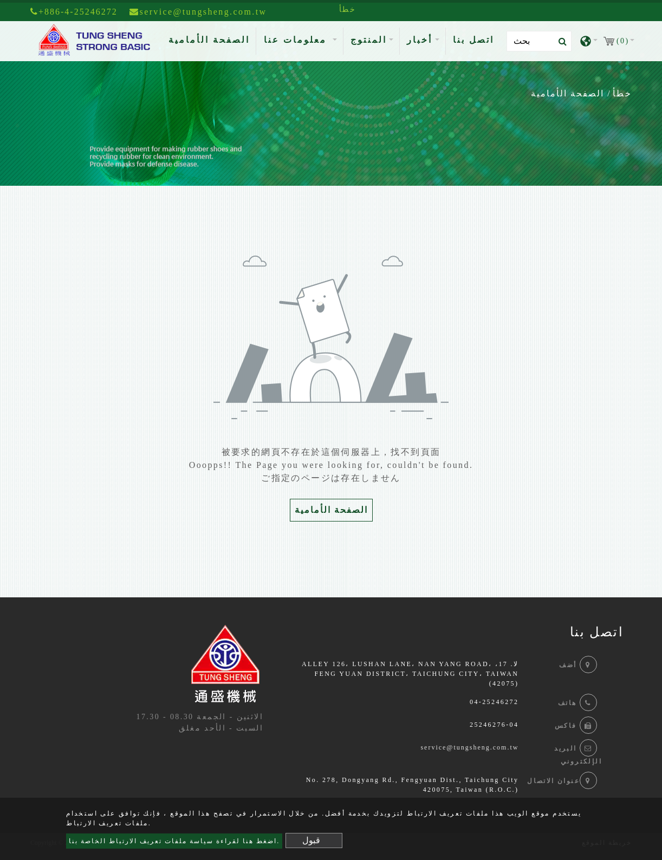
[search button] (559, 42)
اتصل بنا (473, 39)
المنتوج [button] (369, 39)
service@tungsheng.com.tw (469, 747)
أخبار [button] (419, 39)
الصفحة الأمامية (211, 38)
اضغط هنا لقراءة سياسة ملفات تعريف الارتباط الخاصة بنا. (174, 841)
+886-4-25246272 (74, 11)
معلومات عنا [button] (297, 39)
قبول (311, 840)
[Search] (539, 41)
